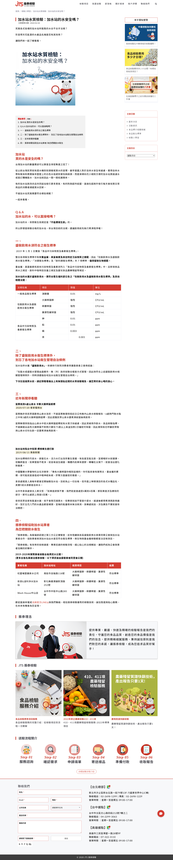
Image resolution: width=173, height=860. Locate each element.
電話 (54, 800)
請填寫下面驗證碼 (26, 838)
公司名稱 (22, 808)
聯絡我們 (145, 3)
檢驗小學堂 (134, 137)
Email (22, 800)
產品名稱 (23, 815)
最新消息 (133, 121)
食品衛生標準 (135, 133)
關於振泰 (119, 3)
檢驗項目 (84, 3)
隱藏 (28, 119)
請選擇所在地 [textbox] (57, 808)
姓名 (21, 792)
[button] (160, 813)
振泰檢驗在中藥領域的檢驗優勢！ (141, 43)
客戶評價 (132, 3)
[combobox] (66, 807)
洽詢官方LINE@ (40, 602)
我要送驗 (96, 3)
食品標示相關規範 (137, 129)
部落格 (108, 3)
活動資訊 (133, 125)
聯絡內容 (22, 823)
